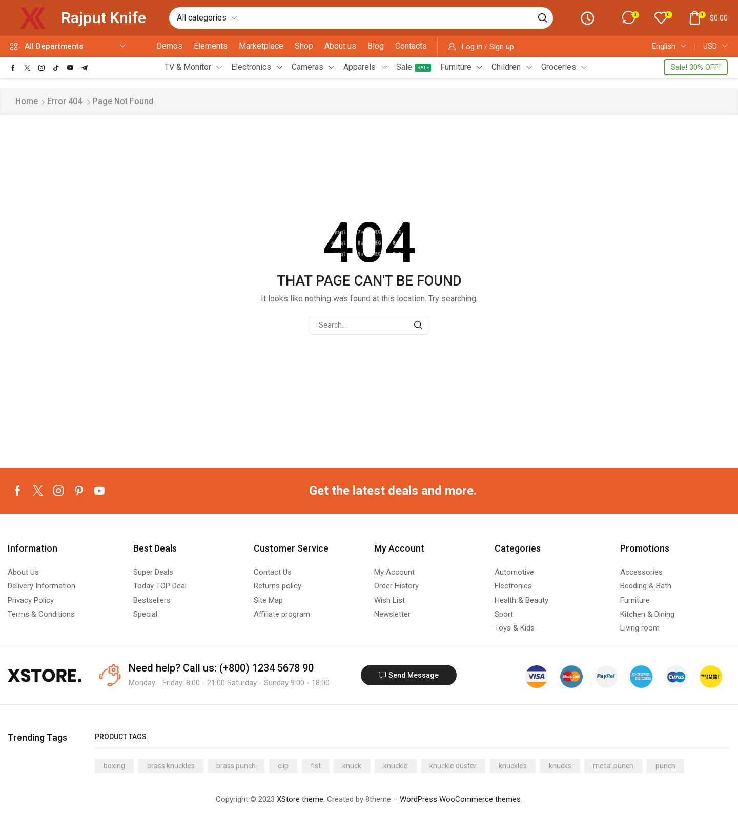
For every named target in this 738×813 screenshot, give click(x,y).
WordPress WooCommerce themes (460, 799)
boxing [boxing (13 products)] (114, 766)
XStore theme (300, 799)
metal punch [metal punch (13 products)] (613, 766)
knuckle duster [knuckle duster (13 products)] (453, 766)
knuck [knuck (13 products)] (351, 766)
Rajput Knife (103, 18)
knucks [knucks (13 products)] (560, 766)
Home (26, 101)
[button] (629, 17)
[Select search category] (206, 18)
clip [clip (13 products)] (283, 766)
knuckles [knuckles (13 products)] (513, 766)
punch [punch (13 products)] (665, 766)
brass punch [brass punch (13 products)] (236, 766)
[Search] (541, 18)
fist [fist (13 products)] (316, 766)
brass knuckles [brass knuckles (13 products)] (171, 766)
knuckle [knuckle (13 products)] (395, 766)
